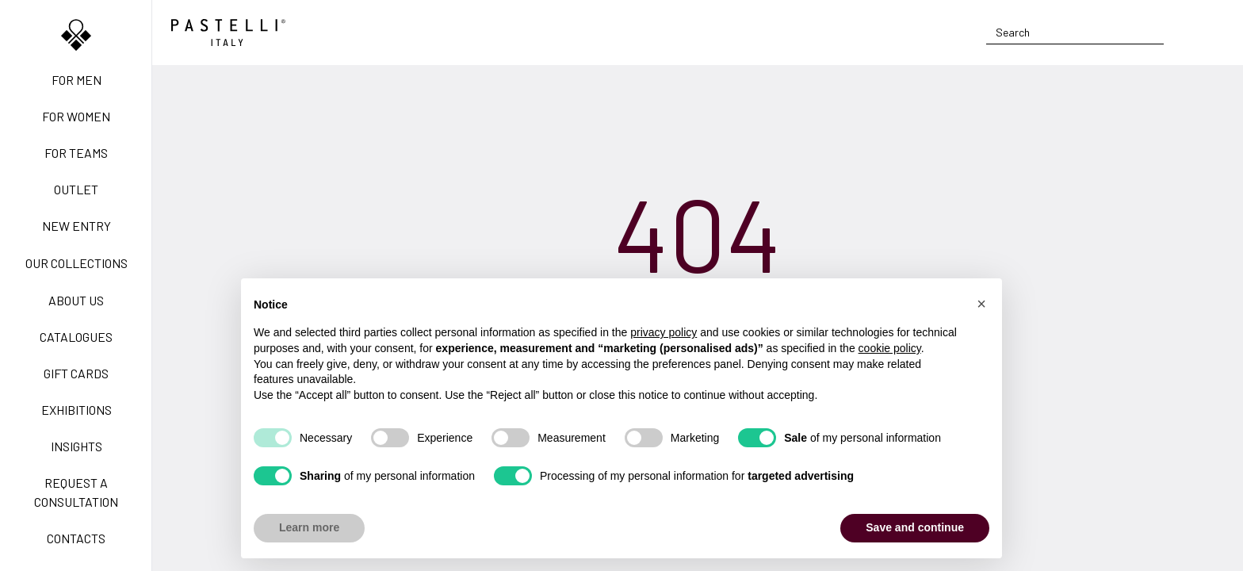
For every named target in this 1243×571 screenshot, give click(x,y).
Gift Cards (76, 373)
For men (76, 79)
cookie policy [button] (890, 348)
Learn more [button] (309, 527)
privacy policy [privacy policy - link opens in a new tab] (663, 332)
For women (76, 116)
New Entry (76, 225)
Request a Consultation (76, 492)
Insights (76, 446)
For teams (76, 152)
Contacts (76, 538)
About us (76, 300)
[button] (981, 303)
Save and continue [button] (915, 527)
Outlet (76, 189)
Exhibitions (76, 409)
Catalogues (76, 336)
